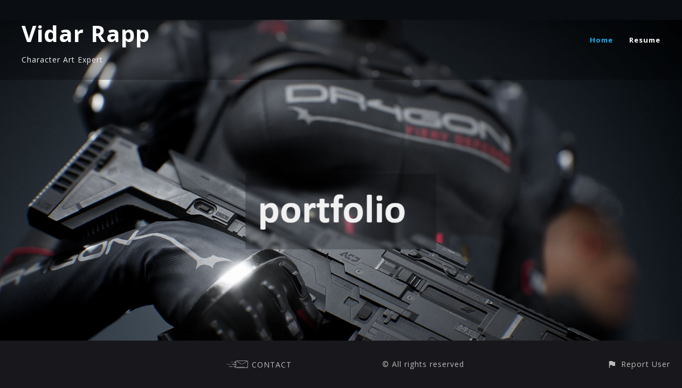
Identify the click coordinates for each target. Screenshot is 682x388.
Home (601, 40)
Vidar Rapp (86, 33)
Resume (644, 40)
